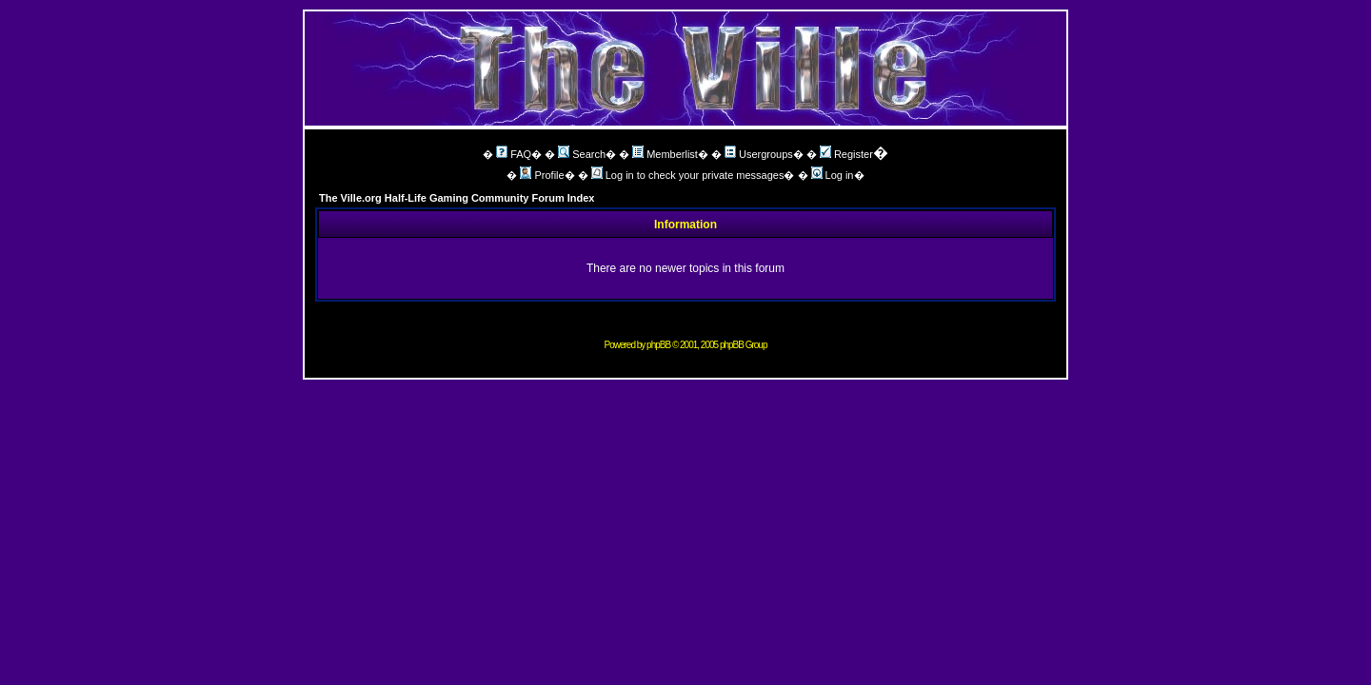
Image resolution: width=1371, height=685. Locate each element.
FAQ (513, 154)
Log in (832, 175)
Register (846, 154)
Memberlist (665, 154)
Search (582, 154)
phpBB (658, 345)
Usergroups (759, 154)
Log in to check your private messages (688, 175)
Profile (542, 175)
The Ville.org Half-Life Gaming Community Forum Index (457, 198)
